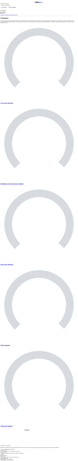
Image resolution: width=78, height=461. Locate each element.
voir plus (1, 22)
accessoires (63, 21)
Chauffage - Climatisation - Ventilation (7, 14)
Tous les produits (3, 10)
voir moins (5, 22)
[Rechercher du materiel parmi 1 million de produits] (12, 5)
